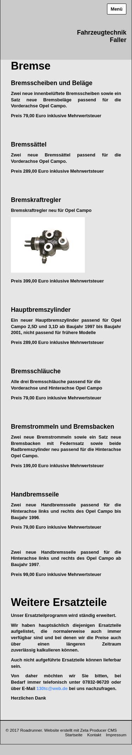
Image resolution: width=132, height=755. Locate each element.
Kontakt (94, 734)
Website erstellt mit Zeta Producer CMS (80, 730)
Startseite (74, 734)
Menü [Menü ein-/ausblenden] (116, 9)
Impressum (116, 734)
